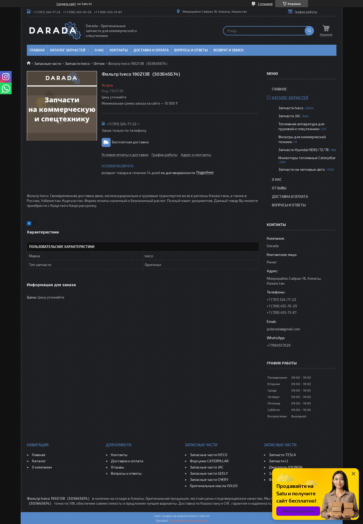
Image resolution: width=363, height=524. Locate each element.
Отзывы (279, 188)
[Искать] (309, 30)
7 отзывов (265, 3)
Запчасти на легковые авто (301, 169)
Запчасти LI (278, 461)
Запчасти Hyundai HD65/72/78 (303, 149)
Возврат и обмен (228, 50)
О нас (99, 50)
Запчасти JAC (289, 116)
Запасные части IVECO (208, 454)
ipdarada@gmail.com (283, 329)
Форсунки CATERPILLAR (209, 461)
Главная (37, 50)
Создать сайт (66, 3)
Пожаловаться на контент (188, 520)
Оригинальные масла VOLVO (214, 485)
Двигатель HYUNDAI (285, 467)
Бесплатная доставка (130, 141)
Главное (279, 89)
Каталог (39, 461)
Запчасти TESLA (282, 454)
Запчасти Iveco (77, 63)
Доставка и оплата (151, 50)
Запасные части (47, 63)
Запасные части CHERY (209, 479)
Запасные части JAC (206, 467)
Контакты (119, 50)
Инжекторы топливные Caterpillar (307, 157)
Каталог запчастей (67, 50)
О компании (42, 467)
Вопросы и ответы (191, 50)
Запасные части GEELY (209, 473)
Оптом (99, 63)
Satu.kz (204, 516)
